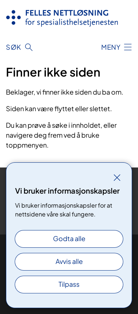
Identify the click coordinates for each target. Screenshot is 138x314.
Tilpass (69, 284)
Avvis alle (69, 261)
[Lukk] (117, 177)
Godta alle (69, 238)
